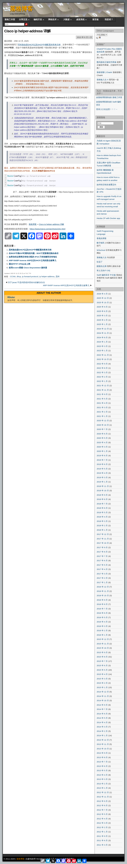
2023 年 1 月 (102, 350)
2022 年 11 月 (103, 355)
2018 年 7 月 (102, 504)
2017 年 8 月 (102, 552)
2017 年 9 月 (102, 547)
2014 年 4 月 (102, 722)
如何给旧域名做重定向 (106, 184)
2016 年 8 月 (102, 604)
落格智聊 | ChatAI (104, 72)
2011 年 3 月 (102, 845)
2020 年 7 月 (102, 429)
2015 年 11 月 (103, 644)
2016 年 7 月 (102, 609)
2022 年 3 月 (102, 372)
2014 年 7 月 (102, 709)
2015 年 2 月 (102, 683)
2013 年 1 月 (102, 788)
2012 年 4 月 (102, 819)
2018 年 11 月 (103, 486)
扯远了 (100, 262)
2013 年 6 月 (102, 766)
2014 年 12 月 (103, 692)
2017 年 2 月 (102, 578)
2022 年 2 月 (102, 377)
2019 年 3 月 (102, 477)
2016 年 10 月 (103, 595)
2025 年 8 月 (102, 311)
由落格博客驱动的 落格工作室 (109, 97)
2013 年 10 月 (103, 749)
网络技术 (52, 19)
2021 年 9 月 (102, 394)
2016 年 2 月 (102, 630)
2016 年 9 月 (102, 600)
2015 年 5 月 (102, 670)
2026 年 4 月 (102, 294)
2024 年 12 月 (103, 329)
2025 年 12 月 (103, 298)
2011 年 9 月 (102, 836)
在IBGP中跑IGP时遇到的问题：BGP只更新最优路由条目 (34, 253)
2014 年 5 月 (102, 718)
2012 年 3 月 (102, 823)
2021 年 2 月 (102, 412)
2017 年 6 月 (102, 560)
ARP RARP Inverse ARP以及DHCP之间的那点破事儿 (32, 260)
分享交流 (23, 19)
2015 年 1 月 (102, 687)
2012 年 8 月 (102, 805)
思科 (58, 276)
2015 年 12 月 (103, 639)
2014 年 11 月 (103, 696)
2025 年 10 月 (103, 302)
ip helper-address (46, 276)
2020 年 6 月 (102, 434)
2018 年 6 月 (102, 508)
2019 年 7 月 (102, 460)
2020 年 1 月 (102, 451)
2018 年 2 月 (102, 525)
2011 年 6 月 (102, 840)
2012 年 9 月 (102, 801)
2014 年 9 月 (102, 705)
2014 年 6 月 (102, 714)
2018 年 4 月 (102, 517)
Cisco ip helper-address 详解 (27, 31)
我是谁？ (109, 19)
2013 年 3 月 (102, 779)
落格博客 (21, 8)
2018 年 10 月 (103, 490)
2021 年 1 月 (102, 416)
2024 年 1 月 (102, 342)
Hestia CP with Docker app (108, 218)
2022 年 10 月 (103, 359)
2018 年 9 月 (102, 495)
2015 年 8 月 (102, 657)
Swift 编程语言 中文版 (106, 275)
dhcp (19, 276)
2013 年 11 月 (103, 744)
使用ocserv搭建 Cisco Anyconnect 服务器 (28, 267)
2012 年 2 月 (102, 827)
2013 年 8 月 (102, 757)
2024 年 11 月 (103, 333)
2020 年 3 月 (102, 447)
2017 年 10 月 (103, 543)
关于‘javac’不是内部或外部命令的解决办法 (26, 282)
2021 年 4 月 (102, 403)
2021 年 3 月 (102, 407)
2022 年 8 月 (102, 368)
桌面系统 (80, 19)
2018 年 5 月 (102, 512)
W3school (101, 250)
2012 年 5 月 (102, 814)
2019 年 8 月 (102, 455)
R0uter (11, 297)
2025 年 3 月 (102, 315)
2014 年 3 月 (102, 727)
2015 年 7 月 (102, 661)
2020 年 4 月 (102, 442)
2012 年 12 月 (103, 792)
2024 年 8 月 (102, 337)
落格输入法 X (102, 79)
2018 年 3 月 (102, 521)
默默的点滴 (101, 266)
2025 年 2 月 (102, 320)
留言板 (95, 19)
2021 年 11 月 (103, 390)
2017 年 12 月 (103, 534)
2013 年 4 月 (102, 775)
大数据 (66, 19)
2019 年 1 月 (102, 482)
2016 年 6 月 (102, 613)
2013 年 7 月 (102, 762)
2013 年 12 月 (103, 740)
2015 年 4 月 (102, 674)
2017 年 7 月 (102, 556)
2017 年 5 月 (102, 565)
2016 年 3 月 (102, 626)
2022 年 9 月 (102, 364)
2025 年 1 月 (102, 324)
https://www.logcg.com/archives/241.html (47, 229)
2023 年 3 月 (102, 346)
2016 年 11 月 (103, 591)
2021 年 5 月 (102, 399)
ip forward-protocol (30, 276)
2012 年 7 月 (102, 810)
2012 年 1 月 (102, 832)
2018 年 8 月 (102, 499)
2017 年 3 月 (102, 574)
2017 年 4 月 (102, 569)
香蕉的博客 (101, 238)
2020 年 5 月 (102, 438)
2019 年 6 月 (102, 464)
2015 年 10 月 (103, 648)
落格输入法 (101, 257)
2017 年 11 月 (103, 539)
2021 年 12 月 (103, 385)
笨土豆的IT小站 (103, 270)
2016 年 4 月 (102, 622)
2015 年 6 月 (102, 665)
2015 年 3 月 (102, 679)
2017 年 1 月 (102, 582)
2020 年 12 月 (103, 420)
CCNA (13, 276)
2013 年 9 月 (102, 753)
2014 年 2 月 (102, 731)
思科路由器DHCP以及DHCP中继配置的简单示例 (39, 44)
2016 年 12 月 (103, 587)
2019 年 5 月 (102, 469)
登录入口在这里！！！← (107, 109)
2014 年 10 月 (103, 700)
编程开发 (38, 19)
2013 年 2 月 (102, 784)
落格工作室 (10, 19)
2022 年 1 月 (102, 381)
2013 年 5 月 (102, 770)
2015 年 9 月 (102, 652)
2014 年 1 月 (102, 735)
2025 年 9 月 (102, 307)
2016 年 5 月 (102, 617)
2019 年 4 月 (102, 473)
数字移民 (101, 243)
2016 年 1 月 (102, 635)
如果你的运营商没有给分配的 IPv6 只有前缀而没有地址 (33, 257)
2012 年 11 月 (103, 797)
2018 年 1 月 (102, 530)
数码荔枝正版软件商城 (106, 62)
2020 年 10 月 (103, 425)
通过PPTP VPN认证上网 (19, 264)
